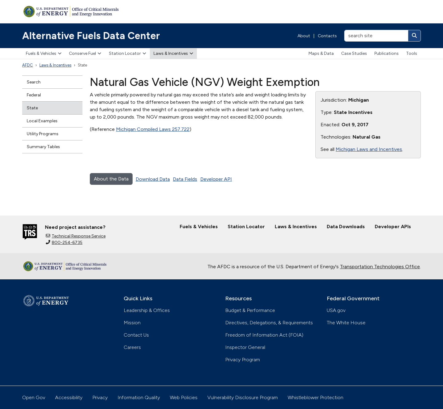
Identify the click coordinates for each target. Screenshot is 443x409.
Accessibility (68, 397)
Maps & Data (321, 53)
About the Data (111, 179)
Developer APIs (393, 226)
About (303, 35)
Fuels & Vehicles (44, 53)
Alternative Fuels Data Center (91, 36)
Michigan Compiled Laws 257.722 (153, 129)
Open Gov (33, 397)
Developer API (216, 179)
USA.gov (336, 310)
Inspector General (245, 347)
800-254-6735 (64, 242)
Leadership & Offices (147, 310)
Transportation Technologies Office (380, 266)
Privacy (100, 397)
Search (34, 82)
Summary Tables (43, 146)
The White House (346, 323)
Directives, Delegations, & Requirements (269, 323)
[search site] (376, 36)
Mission (132, 323)
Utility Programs (42, 133)
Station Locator (127, 53)
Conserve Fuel (85, 53)
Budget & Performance (250, 310)
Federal (34, 95)
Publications (386, 53)
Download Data (153, 179)
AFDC (27, 65)
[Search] (414, 36)
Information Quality (139, 397)
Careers (132, 347)
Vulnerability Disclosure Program (242, 397)
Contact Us (136, 335)
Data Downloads (346, 226)
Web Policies (184, 397)
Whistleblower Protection (315, 397)
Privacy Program (242, 359)
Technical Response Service (76, 236)
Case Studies (354, 53)
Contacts (327, 35)
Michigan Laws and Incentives (369, 149)
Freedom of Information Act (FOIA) (264, 335)
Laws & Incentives (173, 53)
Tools (411, 53)
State (32, 108)
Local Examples (42, 121)
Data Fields (185, 179)
